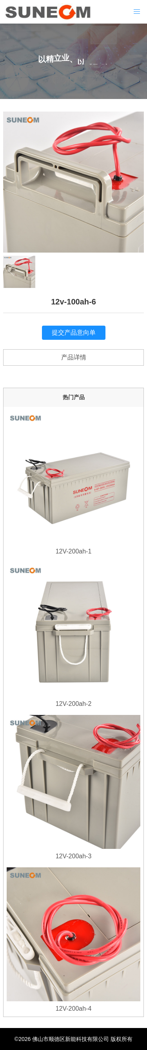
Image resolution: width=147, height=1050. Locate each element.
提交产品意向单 (74, 332)
